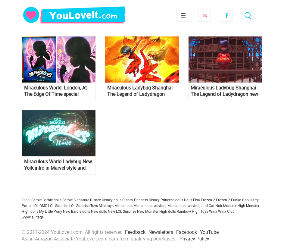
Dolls (188, 199)
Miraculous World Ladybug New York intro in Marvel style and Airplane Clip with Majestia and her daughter (58, 164)
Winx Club (226, 211)
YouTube (209, 232)
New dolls (99, 211)
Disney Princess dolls (166, 199)
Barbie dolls (51, 199)
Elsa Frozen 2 (204, 199)
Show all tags (33, 217)
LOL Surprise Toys (83, 205)
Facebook (226, 15)
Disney (95, 199)
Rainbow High (188, 211)
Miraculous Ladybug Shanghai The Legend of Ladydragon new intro (224, 91)
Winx (213, 211)
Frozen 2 (223, 199)
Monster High (234, 205)
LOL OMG (40, 205)
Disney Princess (135, 199)
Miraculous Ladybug (150, 205)
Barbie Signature (75, 199)
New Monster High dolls (156, 211)
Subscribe (204, 15)
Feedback (135, 232)
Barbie (36, 199)
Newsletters (160, 232)
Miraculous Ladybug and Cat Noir (194, 205)
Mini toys (106, 205)
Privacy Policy (194, 238)
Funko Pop (240, 199)
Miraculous (123, 205)
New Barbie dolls (76, 211)
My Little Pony (50, 211)
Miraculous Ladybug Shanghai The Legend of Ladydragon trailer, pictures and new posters (140, 91)
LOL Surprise (58, 205)
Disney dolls (111, 199)
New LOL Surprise (122, 211)
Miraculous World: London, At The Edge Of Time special (55, 91)
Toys (204, 211)
